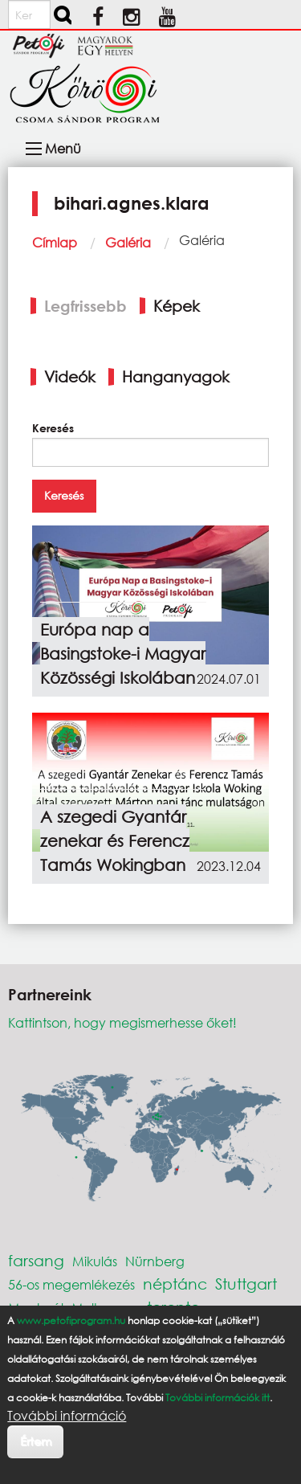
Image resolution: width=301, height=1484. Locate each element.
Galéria (128, 242)
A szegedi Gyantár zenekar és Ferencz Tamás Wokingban (114, 840)
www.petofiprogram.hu (71, 1320)
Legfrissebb (85, 305)
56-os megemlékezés (71, 1284)
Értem (35, 1441)
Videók (70, 376)
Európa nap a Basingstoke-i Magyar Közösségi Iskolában (122, 653)
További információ (66, 1415)
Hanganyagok (176, 376)
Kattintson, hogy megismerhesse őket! (122, 1022)
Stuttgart (246, 1283)
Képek (176, 305)
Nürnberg (155, 1261)
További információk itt (217, 1397)
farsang (36, 1260)
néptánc (175, 1283)
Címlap (54, 242)
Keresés (53, 428)
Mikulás (94, 1261)
